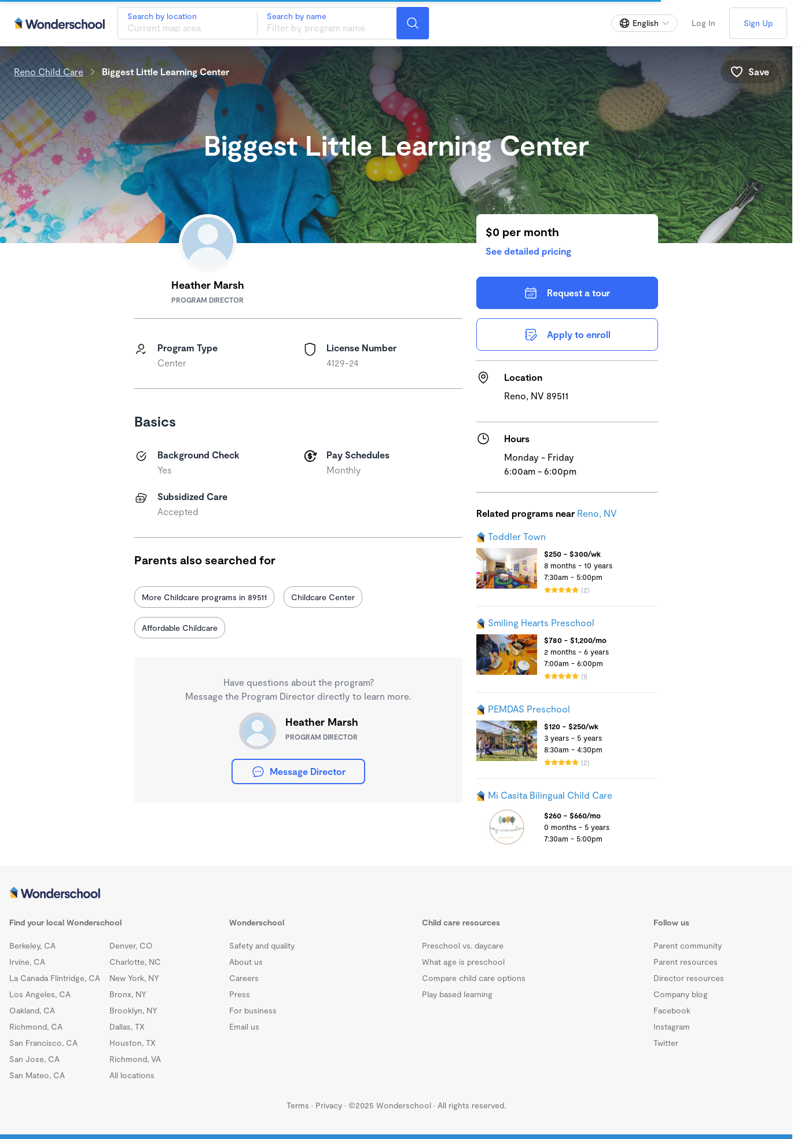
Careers (244, 978)
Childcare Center (323, 597)
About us (246, 962)
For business (253, 1010)
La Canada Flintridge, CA (54, 978)
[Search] (412, 23)
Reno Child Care (48, 71)
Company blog (680, 994)
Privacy (328, 1105)
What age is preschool (463, 962)
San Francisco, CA (43, 1043)
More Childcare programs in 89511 (204, 597)
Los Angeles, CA (40, 994)
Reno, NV (597, 513)
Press (239, 994)
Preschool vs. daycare (463, 945)
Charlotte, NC (135, 962)
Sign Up (758, 23)
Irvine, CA (27, 962)
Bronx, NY (127, 994)
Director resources (688, 978)
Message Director (298, 771)
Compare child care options (474, 978)
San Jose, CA (34, 1059)
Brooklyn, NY (133, 1010)
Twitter (665, 1043)
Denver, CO (131, 945)
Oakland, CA (32, 1010)
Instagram (671, 1026)
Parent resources (685, 962)
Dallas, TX (127, 1026)
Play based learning (457, 994)
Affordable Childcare (180, 628)
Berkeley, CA (32, 945)
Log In (703, 23)
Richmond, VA (135, 1059)
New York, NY (134, 978)
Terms (297, 1105)
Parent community (687, 945)
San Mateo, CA (37, 1075)
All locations (132, 1075)
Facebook (671, 1010)
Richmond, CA (36, 1026)
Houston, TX (132, 1043)
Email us (244, 1026)
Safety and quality (262, 945)
